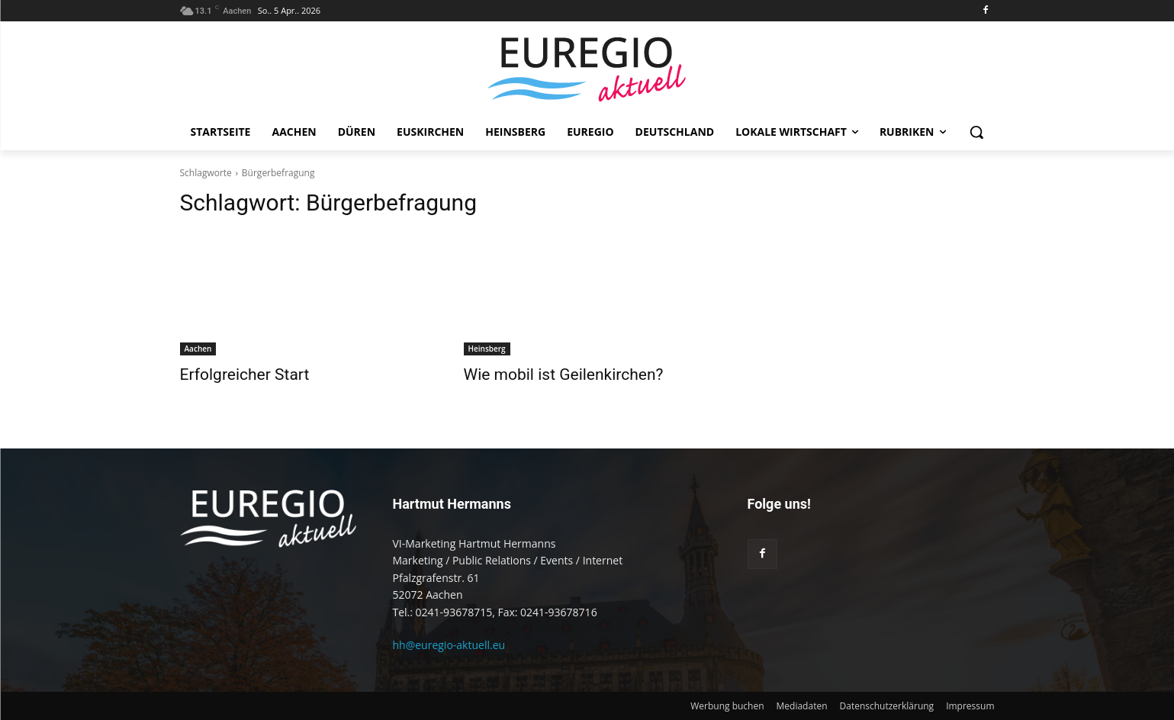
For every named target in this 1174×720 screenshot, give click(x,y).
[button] (976, 132)
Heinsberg (487, 348)
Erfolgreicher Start (245, 374)
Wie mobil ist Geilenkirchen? (564, 374)
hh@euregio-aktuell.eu (449, 645)
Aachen (198, 348)
